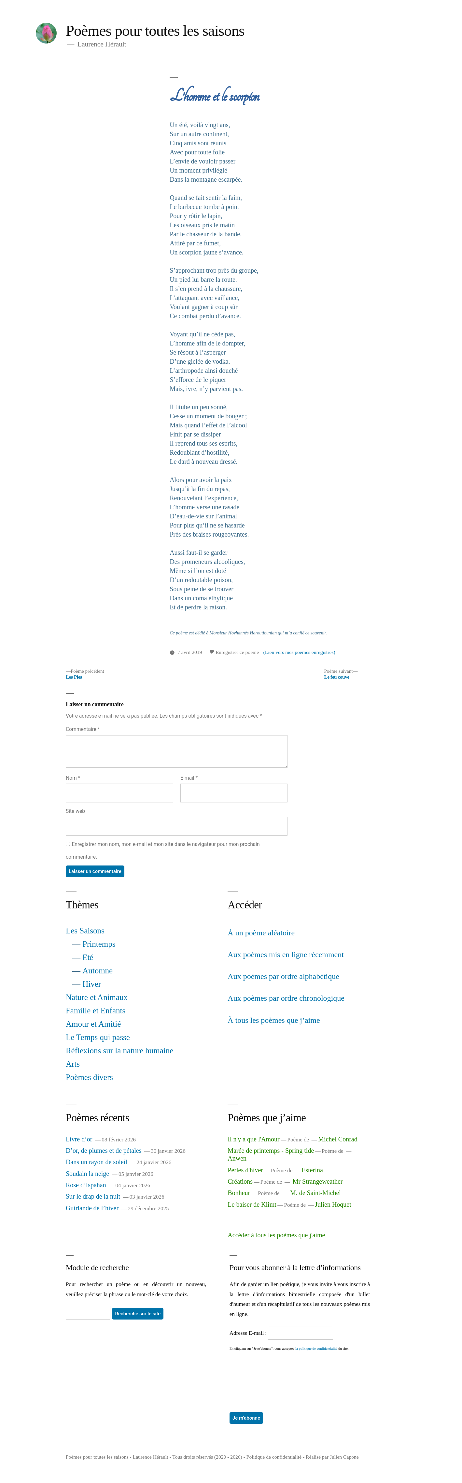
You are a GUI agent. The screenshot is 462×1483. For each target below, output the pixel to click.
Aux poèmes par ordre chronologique (286, 998)
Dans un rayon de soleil (96, 1161)
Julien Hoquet (333, 1204)
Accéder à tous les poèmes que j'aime (276, 1235)
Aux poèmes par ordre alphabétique (283, 976)
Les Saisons (85, 930)
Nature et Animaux (97, 997)
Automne (97, 970)
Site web (75, 811)
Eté (87, 957)
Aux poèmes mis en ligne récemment (286, 954)
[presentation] (256, 1374)
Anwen (237, 1158)
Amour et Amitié (93, 1024)
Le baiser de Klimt (252, 1204)
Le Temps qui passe (98, 1037)
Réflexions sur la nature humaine (119, 1050)
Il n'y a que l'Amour (253, 1139)
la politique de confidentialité (316, 1348)
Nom (73, 778)
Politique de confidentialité (273, 1457)
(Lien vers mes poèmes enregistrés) (299, 652)
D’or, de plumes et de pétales (103, 1150)
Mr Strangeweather (318, 1181)
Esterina (312, 1170)
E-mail (189, 778)
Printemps (98, 944)
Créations (240, 1181)
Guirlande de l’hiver (92, 1208)
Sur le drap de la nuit (93, 1196)
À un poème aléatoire (261, 933)
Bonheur (239, 1192)
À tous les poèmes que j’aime (274, 1020)
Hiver (91, 984)
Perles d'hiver (245, 1170)
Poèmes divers (89, 1077)
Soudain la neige (87, 1173)
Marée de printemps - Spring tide (271, 1150)
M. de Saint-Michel (315, 1192)
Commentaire (83, 729)
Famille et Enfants (95, 1010)
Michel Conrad (337, 1139)
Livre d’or (79, 1139)
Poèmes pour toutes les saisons (155, 30)
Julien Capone (344, 1457)
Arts (73, 1064)
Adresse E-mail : (249, 1333)
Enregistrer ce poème (234, 652)
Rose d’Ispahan (86, 1185)
